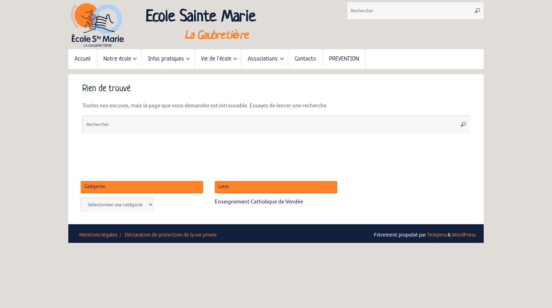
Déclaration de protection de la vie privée (171, 235)
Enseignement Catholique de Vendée (259, 202)
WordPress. (464, 235)
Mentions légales (98, 235)
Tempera (436, 235)
